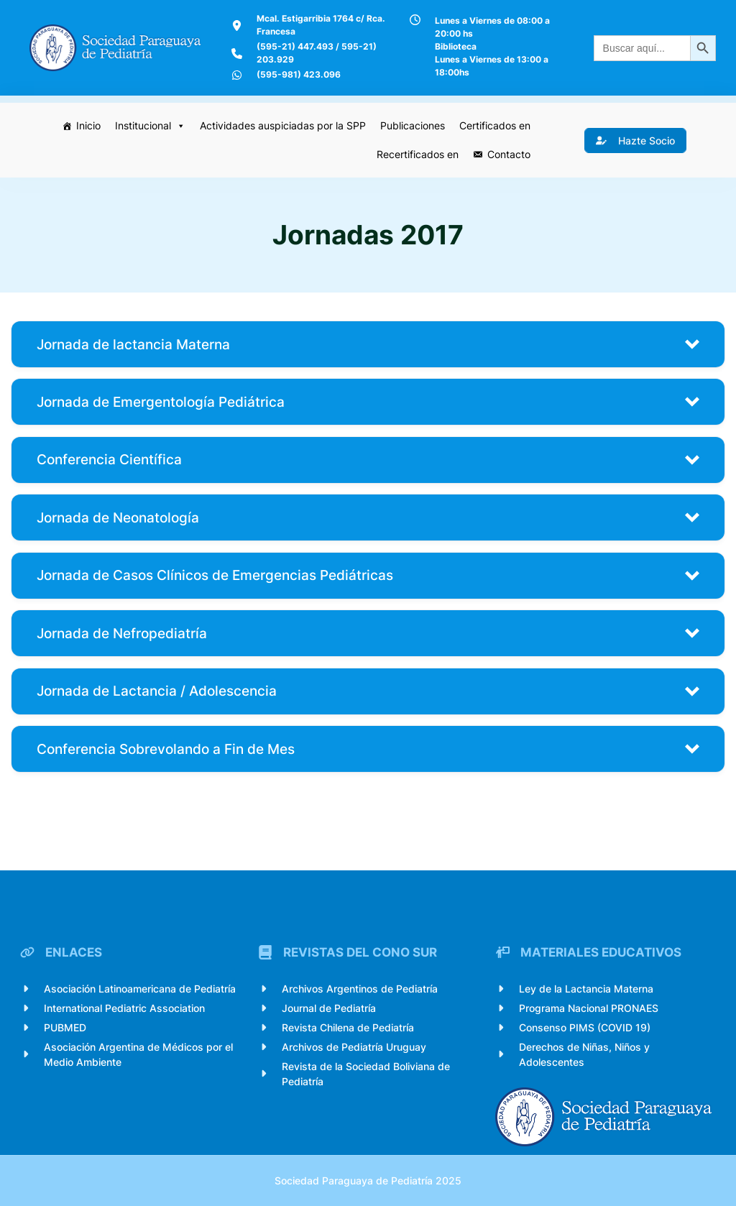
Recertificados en (418, 154)
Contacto (508, 154)
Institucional (150, 125)
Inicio (88, 125)
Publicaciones (412, 125)
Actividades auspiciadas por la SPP (283, 125)
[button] (368, 344)
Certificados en (494, 125)
